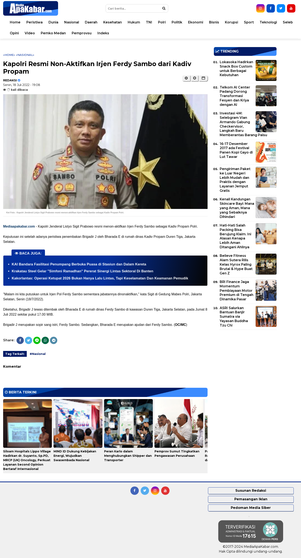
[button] (203, 78)
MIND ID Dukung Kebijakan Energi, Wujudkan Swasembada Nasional (75, 455)
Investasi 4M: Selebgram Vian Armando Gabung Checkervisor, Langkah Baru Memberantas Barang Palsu (243, 124)
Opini (14, 33)
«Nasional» (25, 54)
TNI (149, 22)
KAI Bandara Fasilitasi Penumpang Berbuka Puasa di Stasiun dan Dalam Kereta (79, 264)
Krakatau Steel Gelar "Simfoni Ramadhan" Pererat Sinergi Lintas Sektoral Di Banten (82, 271)
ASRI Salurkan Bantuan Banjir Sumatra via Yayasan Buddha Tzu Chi (234, 316)
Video (30, 33)
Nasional (71, 22)
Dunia (53, 22)
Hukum (134, 22)
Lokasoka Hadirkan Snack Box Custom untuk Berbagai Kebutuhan (236, 68)
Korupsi (231, 22)
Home (15, 22)
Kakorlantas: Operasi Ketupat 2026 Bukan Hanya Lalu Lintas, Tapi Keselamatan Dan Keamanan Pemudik (100, 278)
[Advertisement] (245, 362)
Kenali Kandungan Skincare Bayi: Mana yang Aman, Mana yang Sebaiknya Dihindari (237, 208)
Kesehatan (112, 22)
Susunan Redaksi (250, 491)
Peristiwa (34, 22)
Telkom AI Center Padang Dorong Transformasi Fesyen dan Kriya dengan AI (235, 96)
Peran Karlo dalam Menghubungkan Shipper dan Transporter (128, 455)
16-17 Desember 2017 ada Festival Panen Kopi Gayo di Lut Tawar (236, 150)
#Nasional (38, 354)
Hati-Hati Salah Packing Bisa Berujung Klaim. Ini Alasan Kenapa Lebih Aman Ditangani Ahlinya (235, 236)
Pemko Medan (53, 33)
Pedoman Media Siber (251, 508)
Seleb (288, 22)
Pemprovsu (82, 33)
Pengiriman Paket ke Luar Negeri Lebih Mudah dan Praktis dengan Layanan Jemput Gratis (235, 180)
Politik (177, 22)
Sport (249, 22)
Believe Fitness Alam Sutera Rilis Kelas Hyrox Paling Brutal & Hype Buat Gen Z (236, 264)
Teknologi (268, 22)
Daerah (91, 22)
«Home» (9, 54)
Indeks (103, 33)
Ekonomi (195, 22)
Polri (162, 22)
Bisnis (214, 22)
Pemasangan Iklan (250, 499)
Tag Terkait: (15, 354)
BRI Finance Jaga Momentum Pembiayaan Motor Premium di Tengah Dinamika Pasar (236, 290)
